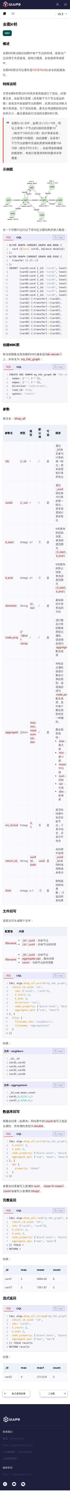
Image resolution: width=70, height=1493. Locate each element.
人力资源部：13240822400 (17, 1454)
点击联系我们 (10, 1461)
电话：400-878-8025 (14, 1441)
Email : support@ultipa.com (18, 1448)
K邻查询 (37, 70)
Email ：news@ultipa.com (17, 1477)
